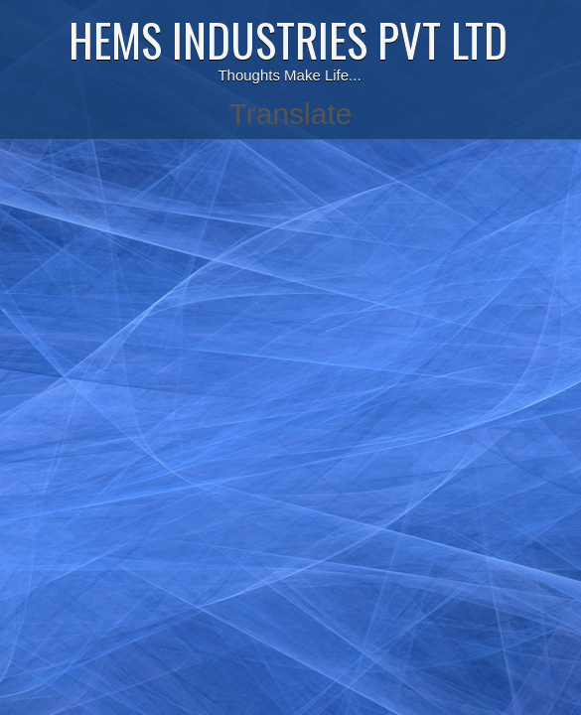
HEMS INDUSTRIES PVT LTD (288, 39)
